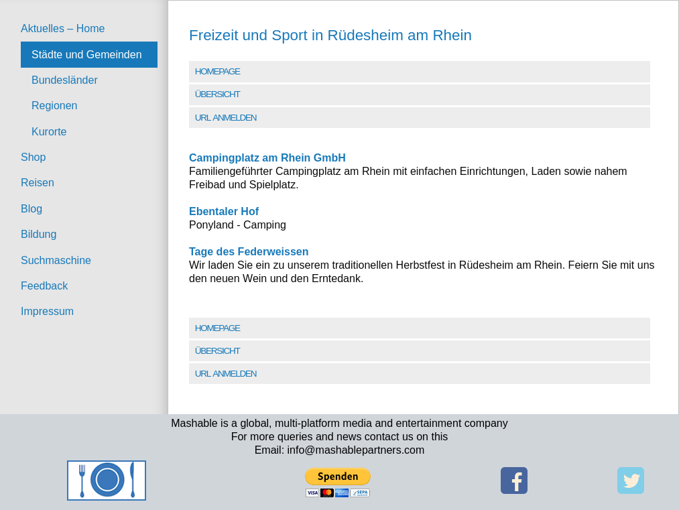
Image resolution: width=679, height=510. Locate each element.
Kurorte (49, 131)
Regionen (55, 105)
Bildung (38, 234)
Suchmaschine (56, 260)
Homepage (217, 71)
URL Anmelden (225, 118)
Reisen (37, 182)
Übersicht (217, 94)
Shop (33, 157)
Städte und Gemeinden (87, 54)
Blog (31, 208)
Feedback (44, 286)
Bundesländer (65, 80)
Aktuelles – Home (63, 28)
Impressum (47, 311)
